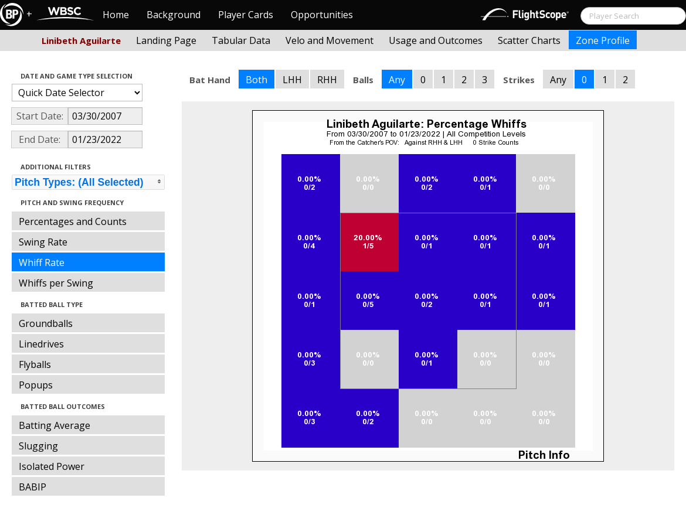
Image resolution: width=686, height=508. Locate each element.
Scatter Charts (529, 40)
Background (174, 14)
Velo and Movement (329, 40)
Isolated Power (51, 466)
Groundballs (46, 323)
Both (256, 79)
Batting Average (54, 425)
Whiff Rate (41, 262)
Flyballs (35, 364)
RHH (327, 79)
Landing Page (166, 40)
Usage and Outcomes (436, 40)
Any (397, 79)
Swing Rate (43, 242)
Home (116, 14)
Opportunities (322, 14)
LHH (292, 79)
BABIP (32, 486)
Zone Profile (603, 40)
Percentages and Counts (73, 221)
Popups (36, 385)
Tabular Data (241, 40)
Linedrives (41, 343)
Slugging (38, 445)
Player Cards (245, 14)
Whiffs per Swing (56, 283)
